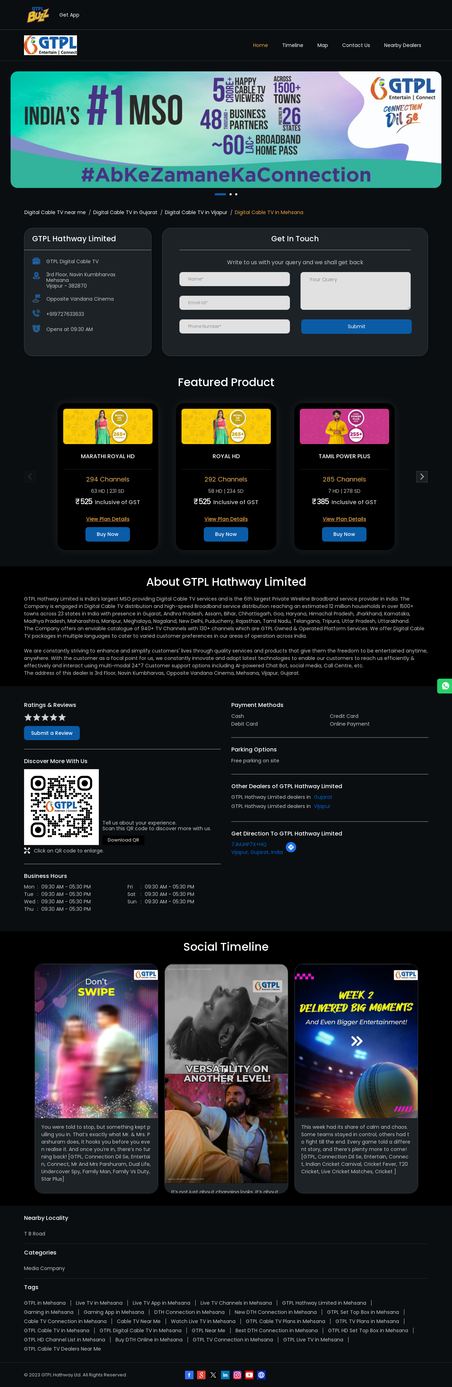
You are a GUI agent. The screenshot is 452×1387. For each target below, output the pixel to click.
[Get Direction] (291, 851)
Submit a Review (52, 733)
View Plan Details (108, 519)
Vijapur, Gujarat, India (257, 852)
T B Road (34, 1233)
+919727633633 (65, 314)
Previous (30, 476)
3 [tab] (237, 194)
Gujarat (323, 797)
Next (422, 476)
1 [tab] (216, 194)
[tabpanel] (226, 129)
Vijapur (322, 806)
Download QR (123, 840)
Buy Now (108, 534)
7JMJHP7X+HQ (249, 844)
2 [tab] (231, 194)
